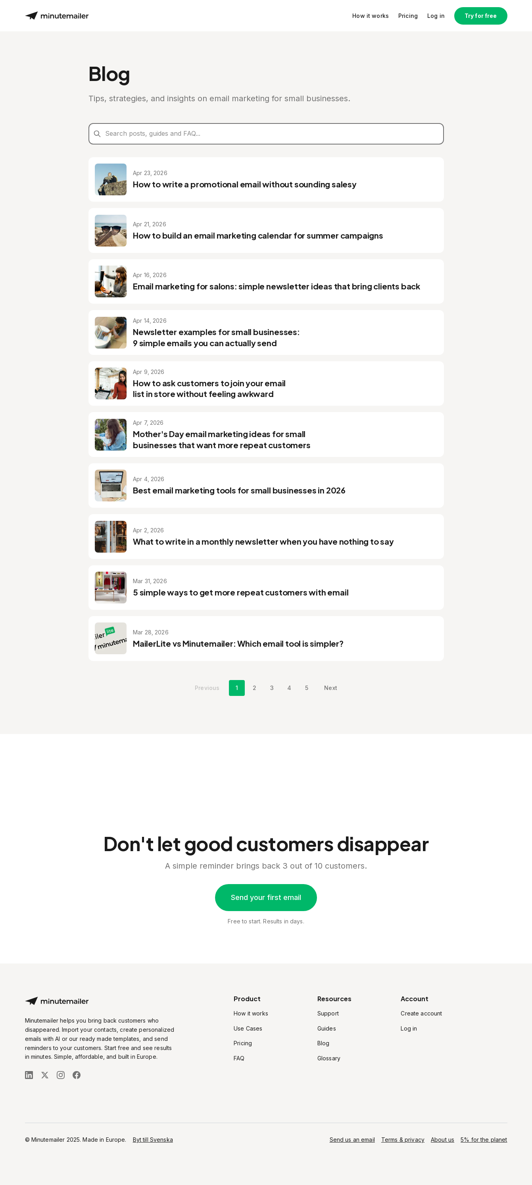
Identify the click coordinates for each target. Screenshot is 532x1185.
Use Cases (248, 1028)
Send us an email (352, 1139)
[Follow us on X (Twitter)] (45, 1075)
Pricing (408, 16)
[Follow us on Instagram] (61, 1075)
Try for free (481, 16)
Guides (326, 1028)
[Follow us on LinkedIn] (29, 1075)
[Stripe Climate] (100, 1096)
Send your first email (266, 897)
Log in (436, 16)
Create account (421, 1013)
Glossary (328, 1058)
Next (330, 749)
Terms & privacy (402, 1139)
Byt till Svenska (153, 1139)
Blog (323, 1043)
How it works (370, 16)
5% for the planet (484, 1139)
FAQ (239, 1058)
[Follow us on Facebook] (77, 1075)
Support (328, 1013)
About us (442, 1139)
